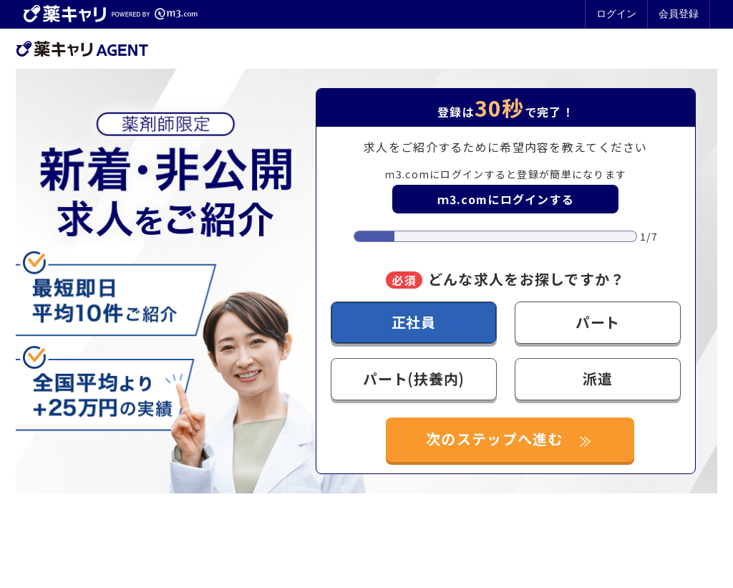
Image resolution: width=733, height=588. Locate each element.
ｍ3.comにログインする (506, 199)
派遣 (598, 378)
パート (598, 322)
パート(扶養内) (413, 378)
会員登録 (679, 13)
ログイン (616, 13)
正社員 (414, 322)
